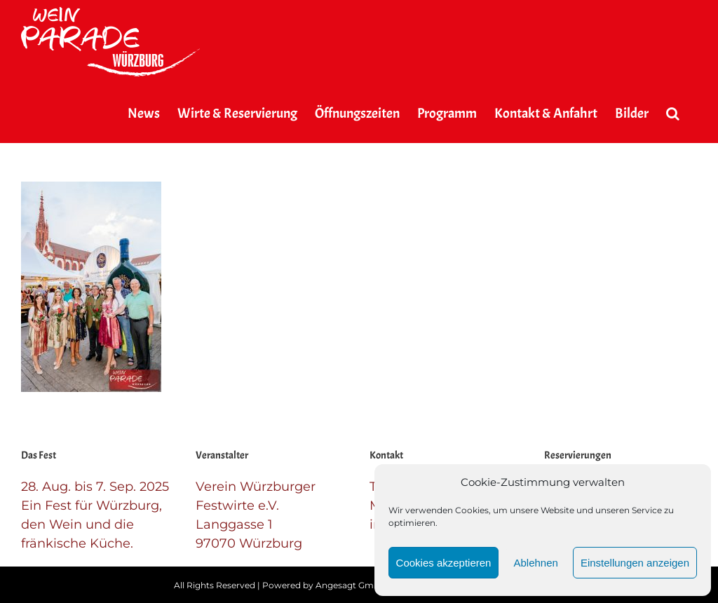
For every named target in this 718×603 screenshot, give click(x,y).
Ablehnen (535, 563)
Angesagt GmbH (351, 585)
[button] (672, 113)
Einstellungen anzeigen (635, 563)
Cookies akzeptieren (444, 563)
